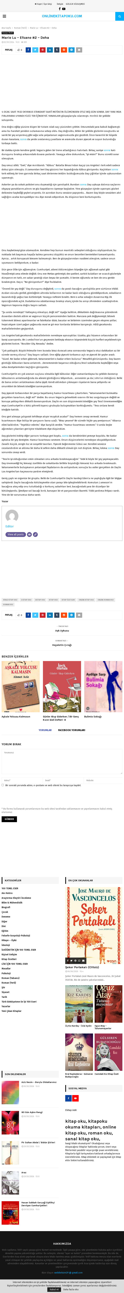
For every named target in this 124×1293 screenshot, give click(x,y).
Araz (23, 1172)
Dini (4, 926)
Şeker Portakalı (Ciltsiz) (82, 967)
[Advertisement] (62, 84)
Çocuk (5, 912)
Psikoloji (6, 973)
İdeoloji (6, 945)
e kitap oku (26, 600)
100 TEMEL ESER (10, 888)
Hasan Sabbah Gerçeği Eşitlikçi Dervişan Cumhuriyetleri (38, 1204)
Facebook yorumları (71, 730)
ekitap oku (40, 600)
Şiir (3, 987)
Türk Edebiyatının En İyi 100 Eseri (19, 1001)
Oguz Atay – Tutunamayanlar (103, 1027)
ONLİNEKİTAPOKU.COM (62, 16)
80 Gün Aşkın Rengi (32, 1112)
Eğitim (5, 931)
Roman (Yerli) (7, 33)
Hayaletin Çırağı (62, 644)
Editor (9, 526)
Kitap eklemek (88, 1157)
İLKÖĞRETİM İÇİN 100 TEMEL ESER (19, 950)
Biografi (6, 907)
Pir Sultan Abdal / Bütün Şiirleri (38, 1142)
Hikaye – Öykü (9, 940)
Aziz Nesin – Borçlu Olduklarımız (39, 1082)
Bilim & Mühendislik (12, 902)
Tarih (4, 997)
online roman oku (106, 600)
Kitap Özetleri (9, 959)
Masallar (6, 968)
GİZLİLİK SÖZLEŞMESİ (75, 4)
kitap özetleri (68, 600)
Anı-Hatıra (7, 893)
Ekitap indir (71, 1110)
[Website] (35, 534)
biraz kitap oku (10, 600)
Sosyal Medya (77, 1088)
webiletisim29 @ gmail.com (68, 1272)
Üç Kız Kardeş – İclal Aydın (78, 1026)
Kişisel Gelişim (9, 954)
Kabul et (54, 1289)
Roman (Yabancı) (10, 978)
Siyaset (5, 992)
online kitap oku (86, 600)
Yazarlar (6, 1006)
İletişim (60, 4)
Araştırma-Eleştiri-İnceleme (16, 898)
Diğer (4, 921)
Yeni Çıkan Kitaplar (11, 1011)
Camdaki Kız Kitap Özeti (107, 1074)
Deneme (6, 916)
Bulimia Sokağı (93, 716)
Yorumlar (45, 730)
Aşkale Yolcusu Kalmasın (16, 716)
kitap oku (53, 600)
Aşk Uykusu (62, 630)
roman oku (8, 605)
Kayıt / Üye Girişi (43, 4)
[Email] (29, 534)
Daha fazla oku (70, 1289)
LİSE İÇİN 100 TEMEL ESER (15, 964)
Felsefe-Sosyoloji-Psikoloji (16, 935)
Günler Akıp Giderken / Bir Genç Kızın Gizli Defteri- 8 (61, 718)
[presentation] (26, 798)
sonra (23, 139)
